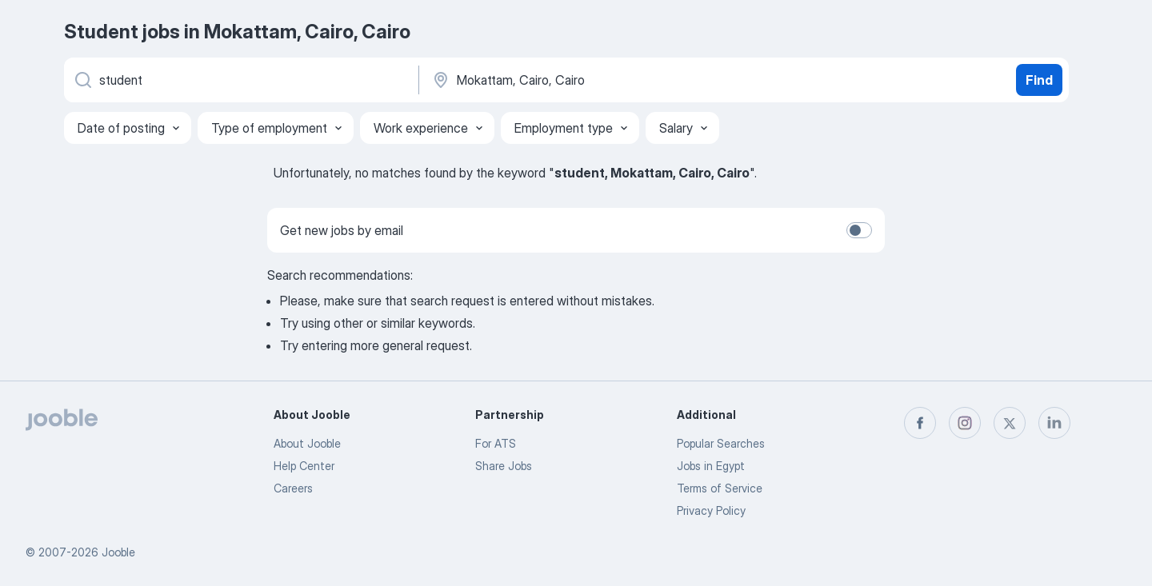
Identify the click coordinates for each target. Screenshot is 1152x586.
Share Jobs (503, 465)
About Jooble (307, 443)
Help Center (304, 465)
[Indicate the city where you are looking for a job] (598, 80)
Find (1039, 80)
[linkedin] (1054, 423)
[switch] (859, 230)
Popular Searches (721, 443)
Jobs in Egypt (711, 465)
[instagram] (965, 423)
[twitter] (1010, 423)
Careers (293, 488)
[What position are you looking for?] (240, 80)
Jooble (118, 552)
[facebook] (920, 423)
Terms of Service (719, 488)
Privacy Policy (711, 510)
